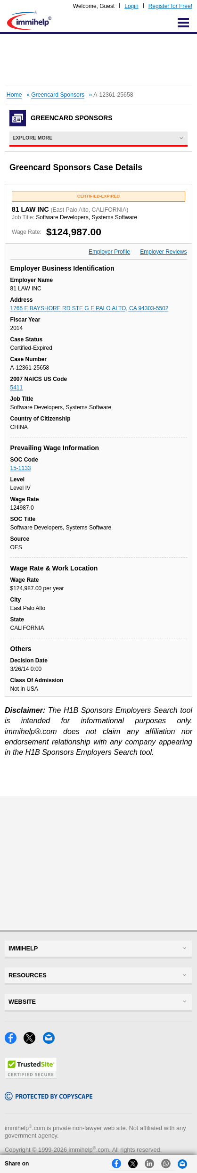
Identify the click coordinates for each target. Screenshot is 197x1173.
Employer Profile (109, 251)
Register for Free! (170, 6)
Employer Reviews (163, 251)
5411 (16, 387)
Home (14, 94)
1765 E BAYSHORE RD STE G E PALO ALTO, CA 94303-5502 (89, 308)
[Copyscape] (48, 1097)
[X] (33, 1041)
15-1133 (20, 468)
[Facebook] (14, 1041)
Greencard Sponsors (57, 94)
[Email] (51, 1041)
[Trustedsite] (31, 1076)
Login (131, 6)
